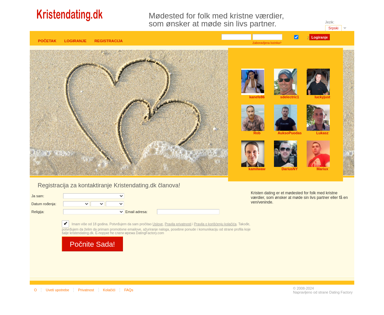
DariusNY (290, 169)
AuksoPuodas (290, 133)
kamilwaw (257, 169)
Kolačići (109, 290)
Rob (256, 133)
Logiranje (75, 41)
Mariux (322, 169)
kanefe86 (257, 97)
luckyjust (322, 97)
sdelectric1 (289, 97)
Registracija (109, 41)
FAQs (128, 290)
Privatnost (86, 290)
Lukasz (322, 133)
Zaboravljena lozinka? (267, 43)
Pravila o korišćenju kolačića (215, 224)
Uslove (157, 224)
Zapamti (297, 36)
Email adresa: (136, 212)
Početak (47, 41)
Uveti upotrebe (57, 290)
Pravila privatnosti (178, 224)
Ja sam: (37, 196)
